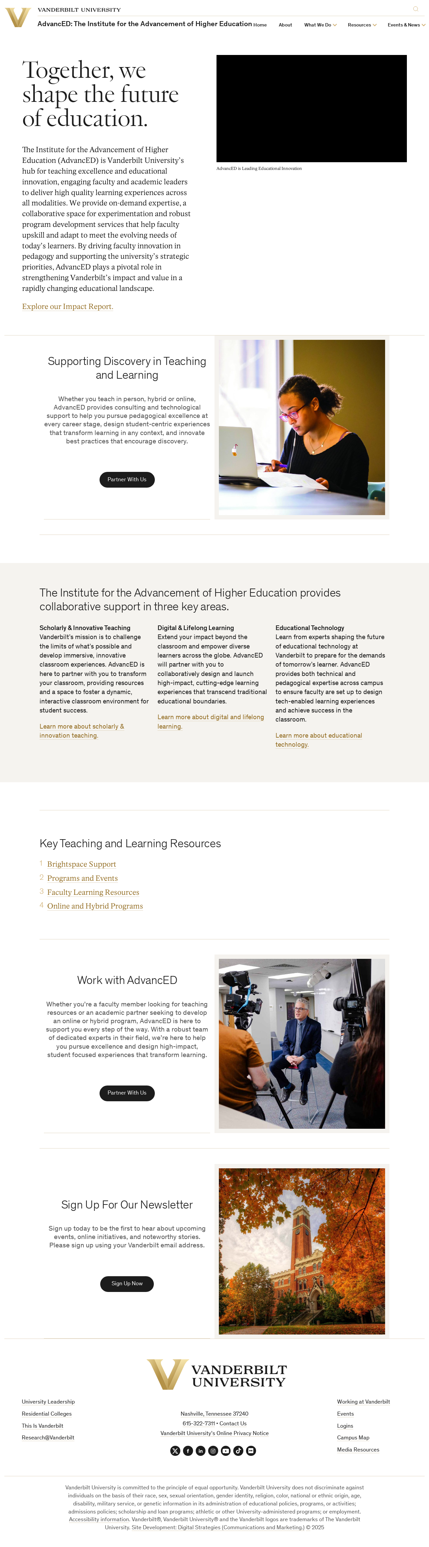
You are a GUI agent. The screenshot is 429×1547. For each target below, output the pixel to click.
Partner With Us (127, 480)
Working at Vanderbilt (363, 1405)
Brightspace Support (81, 865)
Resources (359, 25)
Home (260, 25)
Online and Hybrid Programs (95, 907)
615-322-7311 (199, 1426)
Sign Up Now (127, 1286)
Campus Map (353, 1441)
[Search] (417, 9)
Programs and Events (82, 879)
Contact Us (233, 1426)
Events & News (404, 25)
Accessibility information (99, 1523)
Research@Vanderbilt (48, 1441)
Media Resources (358, 1453)
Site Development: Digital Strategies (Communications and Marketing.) (218, 1531)
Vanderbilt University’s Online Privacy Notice (215, 1436)
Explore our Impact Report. (67, 306)
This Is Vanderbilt (42, 1429)
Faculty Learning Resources (93, 893)
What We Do (317, 25)
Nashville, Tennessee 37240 (214, 1417)
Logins (345, 1429)
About (285, 25)
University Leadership (48, 1405)
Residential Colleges (47, 1417)
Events (345, 1417)
